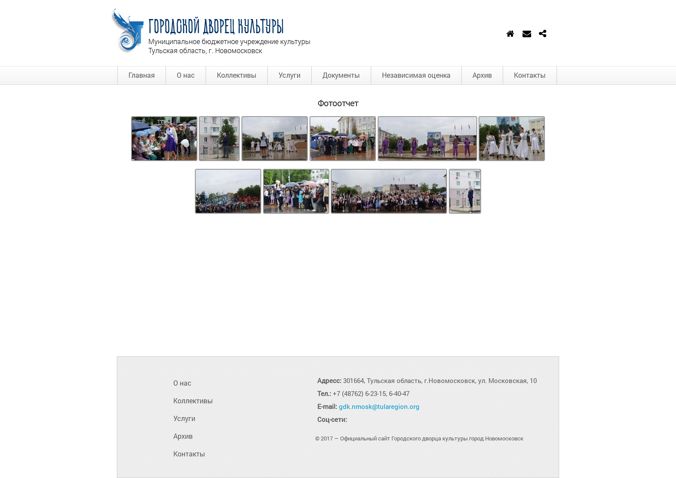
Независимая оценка (416, 74)
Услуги (289, 74)
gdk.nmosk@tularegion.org (379, 406)
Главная (141, 74)
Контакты (530, 74)
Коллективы (237, 74)
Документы (341, 74)
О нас (186, 74)
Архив (482, 74)
